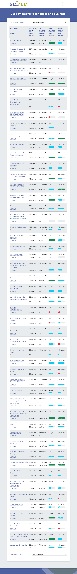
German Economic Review (18, 246)
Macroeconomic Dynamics (18, 545)
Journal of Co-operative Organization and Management (17, 102)
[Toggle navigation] (64, 4)
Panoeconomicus (15, 206)
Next (22, 23)
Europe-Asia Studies (16, 505)
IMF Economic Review (17, 144)
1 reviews (13, 43)
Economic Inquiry (15, 433)
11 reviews (13, 476)
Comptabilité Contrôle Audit (19, 462)
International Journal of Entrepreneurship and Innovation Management (18, 216)
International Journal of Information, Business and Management (18, 414)
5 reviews (13, 393)
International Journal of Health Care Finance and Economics (18, 265)
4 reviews (13, 168)
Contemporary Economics (18, 60)
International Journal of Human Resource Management (17, 483)
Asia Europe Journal (16, 255)
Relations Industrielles (17, 361)
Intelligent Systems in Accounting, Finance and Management (18, 401)
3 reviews (13, 84)
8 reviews (13, 508)
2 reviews (13, 54)
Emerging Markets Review (18, 227)
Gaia (11, 424)
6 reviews (13, 446)
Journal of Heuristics (16, 41)
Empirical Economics (16, 390)
